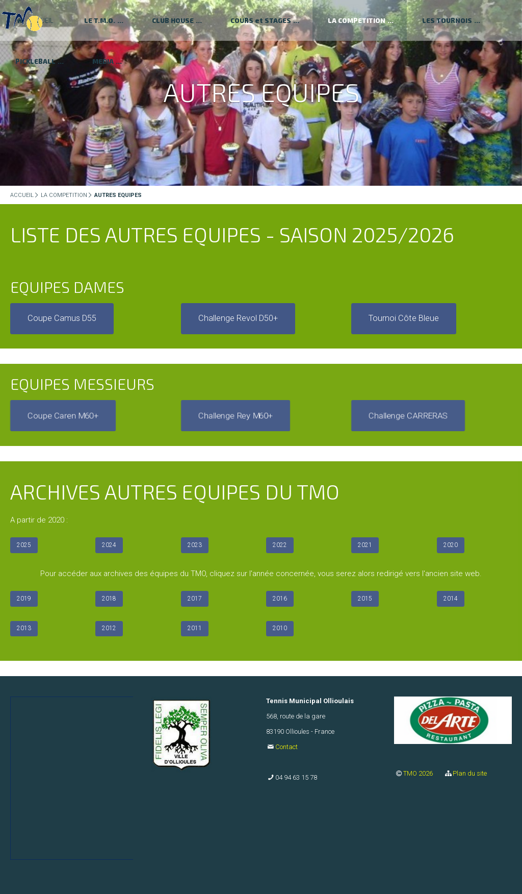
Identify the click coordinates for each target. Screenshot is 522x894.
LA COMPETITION (356, 20)
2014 (450, 598)
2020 (450, 545)
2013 (24, 628)
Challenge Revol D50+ (238, 318)
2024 (109, 545)
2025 (24, 545)
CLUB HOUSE (173, 20)
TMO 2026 (418, 773)
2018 (109, 598)
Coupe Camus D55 (62, 318)
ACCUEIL (22, 195)
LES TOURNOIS (447, 20)
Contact (286, 747)
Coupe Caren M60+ (63, 415)
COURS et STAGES (260, 20)
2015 (365, 598)
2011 (195, 628)
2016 (280, 598)
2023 (195, 545)
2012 (109, 628)
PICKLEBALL (35, 61)
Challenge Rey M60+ (235, 415)
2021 (365, 545)
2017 (195, 598)
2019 (24, 598)
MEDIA (103, 61)
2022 (280, 545)
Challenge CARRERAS (408, 415)
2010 (280, 628)
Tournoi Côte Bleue (404, 318)
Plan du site (470, 773)
